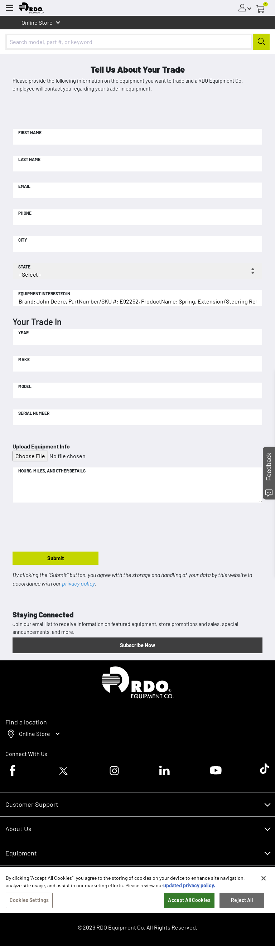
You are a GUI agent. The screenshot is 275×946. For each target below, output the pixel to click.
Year (23, 332)
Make (24, 359)
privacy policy (78, 583)
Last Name (29, 159)
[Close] (263, 880)
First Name (30, 132)
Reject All (241, 902)
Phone (25, 212)
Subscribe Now (137, 645)
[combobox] (137, 42)
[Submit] (261, 42)
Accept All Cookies (189, 902)
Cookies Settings (29, 902)
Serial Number (33, 413)
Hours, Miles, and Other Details (52, 470)
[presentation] (67, 528)
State (24, 266)
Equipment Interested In (44, 293)
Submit (55, 558)
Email (24, 186)
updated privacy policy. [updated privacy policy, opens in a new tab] (189, 887)
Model (25, 386)
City (22, 239)
